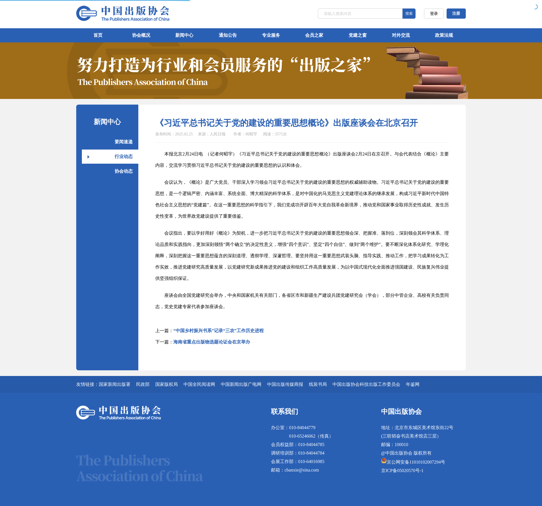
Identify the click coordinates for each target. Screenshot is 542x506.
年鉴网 (412, 384)
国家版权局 (166, 384)
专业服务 (271, 35)
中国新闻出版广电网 (241, 384)
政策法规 (444, 35)
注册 (456, 13)
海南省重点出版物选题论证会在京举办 (211, 342)
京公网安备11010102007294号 (416, 462)
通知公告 (228, 35)
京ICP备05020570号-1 (402, 470)
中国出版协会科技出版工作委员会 (366, 384)
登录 (434, 14)
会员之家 (314, 35)
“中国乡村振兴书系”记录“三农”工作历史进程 (218, 330)
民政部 (143, 384)
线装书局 (318, 384)
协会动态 (124, 171)
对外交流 (401, 35)
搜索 (409, 13)
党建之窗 (358, 35)
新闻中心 (184, 35)
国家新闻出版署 (114, 384)
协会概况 (141, 35)
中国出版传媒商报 (285, 384)
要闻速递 (124, 141)
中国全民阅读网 (199, 384)
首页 (97, 35)
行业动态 (124, 156)
